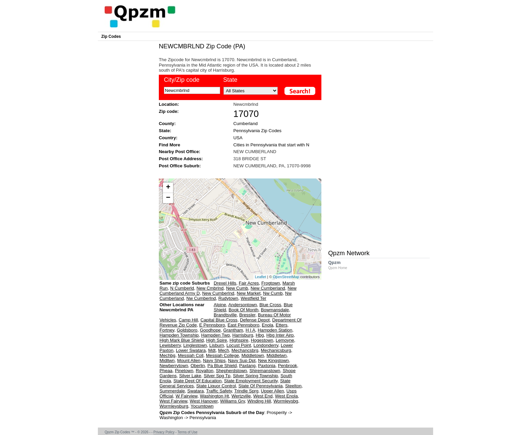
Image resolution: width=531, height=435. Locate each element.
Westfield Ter (254, 298)
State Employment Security (251, 380)
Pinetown (184, 370)
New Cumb (237, 288)
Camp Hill (188, 319)
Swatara (195, 390)
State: (165, 130)
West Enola (286, 395)
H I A (250, 330)
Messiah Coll (191, 355)
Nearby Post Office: (179, 151)
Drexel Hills (225, 283)
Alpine (220, 304)
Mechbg (167, 355)
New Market (248, 293)
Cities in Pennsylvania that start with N (271, 144)
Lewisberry (170, 345)
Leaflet (260, 277)
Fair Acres (249, 283)
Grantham (233, 330)
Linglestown (195, 345)
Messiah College (222, 355)
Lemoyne (285, 340)
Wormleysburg (174, 406)
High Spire (216, 340)
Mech (223, 350)
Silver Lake (190, 375)
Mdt (212, 350)
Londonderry (266, 345)
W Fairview (186, 395)
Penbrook (287, 365)
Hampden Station (275, 330)
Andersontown (242, 304)
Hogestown (262, 340)
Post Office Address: (181, 158)
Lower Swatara (191, 350)
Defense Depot (255, 319)
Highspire (239, 340)
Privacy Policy (163, 432)
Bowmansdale (275, 309)
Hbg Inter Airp (280, 335)
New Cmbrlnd (210, 288)
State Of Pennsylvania (260, 385)
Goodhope (210, 330)
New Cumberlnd (218, 293)
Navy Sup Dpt (241, 360)
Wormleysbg (285, 401)
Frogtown (270, 283)
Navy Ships (214, 360)
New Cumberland (268, 288)
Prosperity (277, 412)
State (230, 79)
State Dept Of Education (197, 380)
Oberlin (198, 365)
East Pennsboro (243, 325)
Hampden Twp (215, 335)
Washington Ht (214, 395)
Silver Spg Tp (217, 375)
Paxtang (247, 365)
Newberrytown (174, 365)
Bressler (247, 314)
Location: (169, 104)
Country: (168, 137)
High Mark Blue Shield (182, 340)
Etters (281, 325)
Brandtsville (225, 314)
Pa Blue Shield (222, 365)
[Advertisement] (236, 172)
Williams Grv (232, 401)
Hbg (260, 335)
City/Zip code (181, 79)
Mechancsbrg (245, 350)
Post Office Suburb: (180, 165)
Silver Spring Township (255, 375)
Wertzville (241, 395)
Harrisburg (242, 335)
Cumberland (245, 123)
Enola (267, 325)
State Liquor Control (216, 385)
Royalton (204, 370)
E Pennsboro (212, 325)
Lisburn (216, 345)
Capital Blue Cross (218, 319)
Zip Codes (111, 36)
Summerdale (172, 390)
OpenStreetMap (286, 277)
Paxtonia (266, 365)
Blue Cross (270, 304)
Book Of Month (243, 309)
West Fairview (173, 401)
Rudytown (228, 298)
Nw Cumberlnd (201, 298)
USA (237, 137)
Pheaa (166, 370)
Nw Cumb (273, 293)
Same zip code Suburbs (185, 283)
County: (167, 123)
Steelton (293, 385)
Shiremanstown (264, 370)
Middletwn (276, 355)
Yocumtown (202, 406)
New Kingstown (273, 360)
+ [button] (168, 188)
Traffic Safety (219, 390)
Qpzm (341, 265)
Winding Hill (259, 401)
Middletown (252, 355)
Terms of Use (187, 432)
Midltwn (167, 360)
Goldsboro (187, 330)
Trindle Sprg (246, 390)
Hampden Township (179, 335)
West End (263, 395)
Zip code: (169, 111)
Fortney (167, 330)
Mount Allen (188, 360)
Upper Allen (272, 390)
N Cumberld (182, 288)
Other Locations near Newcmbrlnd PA (182, 309)
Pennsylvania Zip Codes (257, 130)
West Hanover (204, 401)
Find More (169, 144)
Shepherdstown (231, 370)
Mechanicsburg (276, 350)
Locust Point (239, 345)
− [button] (168, 198)
